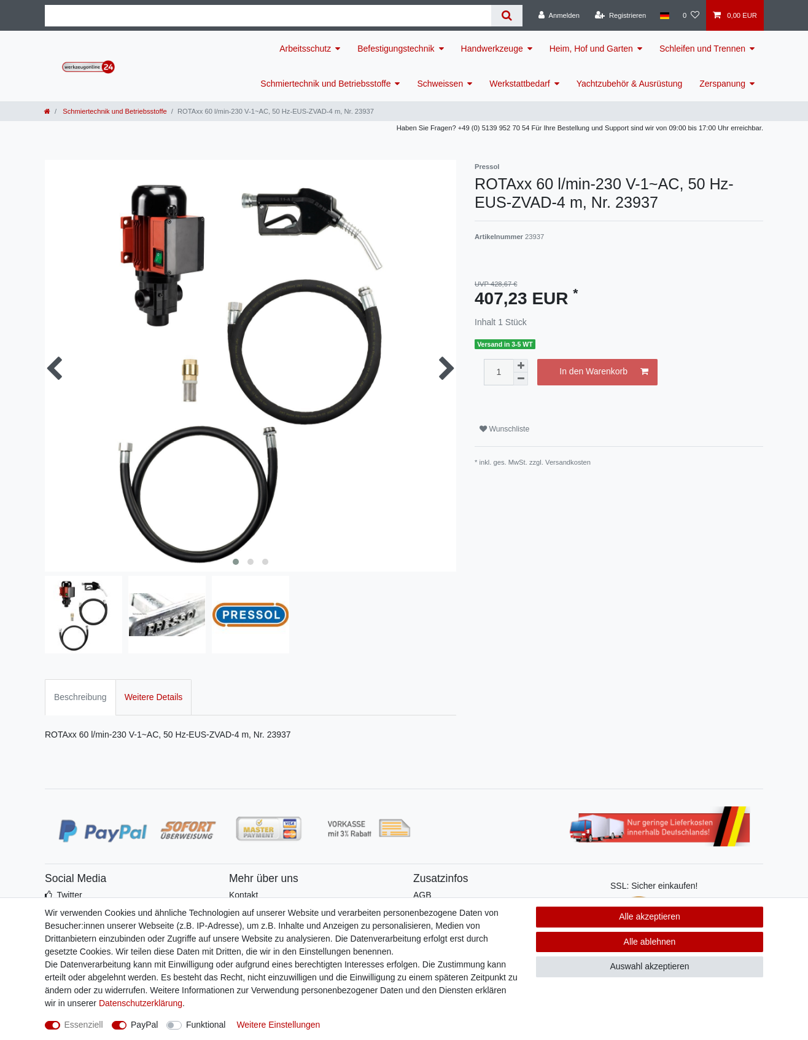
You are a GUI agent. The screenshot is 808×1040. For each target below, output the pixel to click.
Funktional (206, 1025)
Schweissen (440, 84)
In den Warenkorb (603, 371)
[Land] (664, 15)
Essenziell (83, 1025)
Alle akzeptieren (649, 916)
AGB (422, 895)
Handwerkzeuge (492, 48)
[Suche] (506, 15)
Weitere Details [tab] (154, 697)
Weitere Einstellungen (278, 1025)
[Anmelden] (559, 15)
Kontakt (243, 895)
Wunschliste (504, 429)
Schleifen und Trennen (702, 48)
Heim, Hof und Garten (591, 48)
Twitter (69, 895)
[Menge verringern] (520, 378)
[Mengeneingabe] (498, 372)
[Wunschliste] (691, 15)
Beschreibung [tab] (80, 697)
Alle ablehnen (650, 942)
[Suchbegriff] (268, 15)
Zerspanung (722, 84)
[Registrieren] (620, 15)
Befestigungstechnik (395, 48)
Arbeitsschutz (305, 48)
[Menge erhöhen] (520, 365)
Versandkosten (568, 462)
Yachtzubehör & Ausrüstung (630, 84)
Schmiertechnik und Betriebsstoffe (325, 84)
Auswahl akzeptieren (649, 966)
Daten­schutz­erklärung (140, 1003)
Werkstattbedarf (519, 84)
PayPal (144, 1025)
